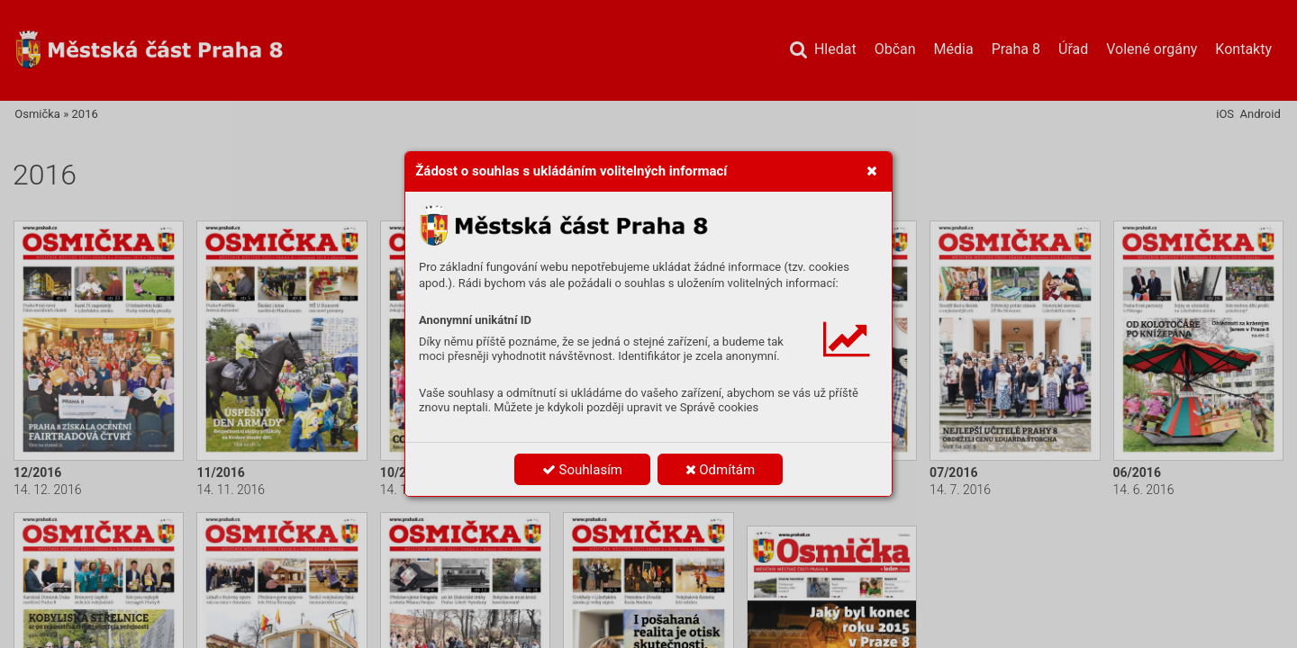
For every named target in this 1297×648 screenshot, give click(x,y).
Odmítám (720, 470)
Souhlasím (582, 470)
